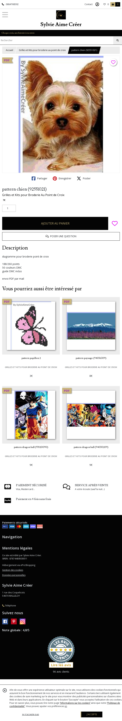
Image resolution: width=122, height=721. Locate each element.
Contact (89, 4)
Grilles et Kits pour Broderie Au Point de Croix (33, 195)
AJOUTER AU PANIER (55, 223)
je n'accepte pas (30, 714)
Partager (39, 178)
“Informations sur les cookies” (75, 702)
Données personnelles (13, 575)
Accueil (9, 50)
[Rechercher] (117, 40)
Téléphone (9, 605)
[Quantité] (9, 208)
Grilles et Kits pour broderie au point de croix (42, 50)
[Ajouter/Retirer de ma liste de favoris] (114, 223)
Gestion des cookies (12, 570)
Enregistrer (62, 178)
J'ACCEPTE (92, 714)
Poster (84, 178)
